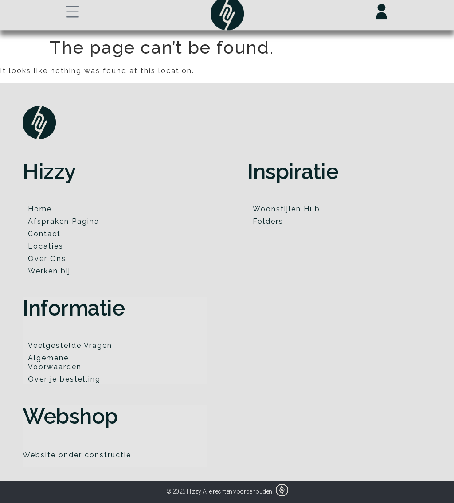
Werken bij (49, 271)
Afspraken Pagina (63, 221)
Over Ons (47, 258)
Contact (44, 234)
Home (40, 209)
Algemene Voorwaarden (55, 362)
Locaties (45, 246)
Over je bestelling (64, 379)
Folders (268, 221)
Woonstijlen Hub (286, 209)
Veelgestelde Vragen (70, 345)
